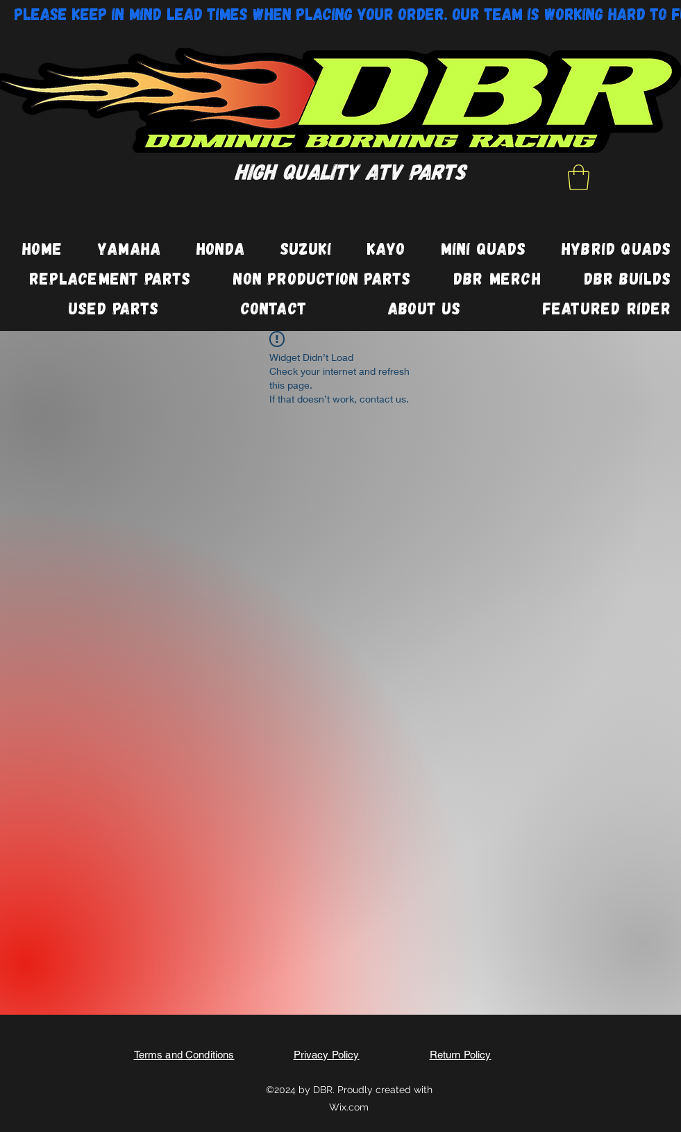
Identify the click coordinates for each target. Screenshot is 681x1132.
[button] (578, 177)
